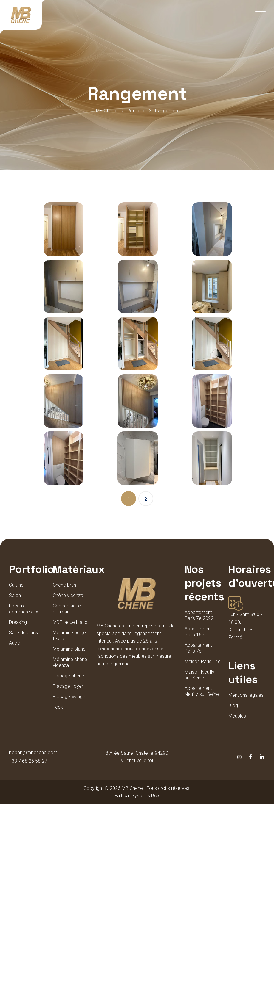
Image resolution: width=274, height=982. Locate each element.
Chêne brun (64, 585)
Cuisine (16, 585)
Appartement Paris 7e (198, 648)
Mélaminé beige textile (69, 635)
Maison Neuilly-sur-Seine (200, 675)
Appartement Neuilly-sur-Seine (202, 691)
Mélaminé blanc (69, 649)
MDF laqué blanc (70, 622)
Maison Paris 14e (203, 661)
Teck (58, 707)
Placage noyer (68, 686)
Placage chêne (68, 676)
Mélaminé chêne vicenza (70, 662)
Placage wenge (69, 696)
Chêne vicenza (68, 595)
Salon (15, 595)
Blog (233, 705)
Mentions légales (246, 695)
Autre (14, 643)
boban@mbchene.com (33, 752)
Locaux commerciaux (23, 609)
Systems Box (145, 795)
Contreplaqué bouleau (67, 609)
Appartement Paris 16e (198, 632)
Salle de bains (23, 632)
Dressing (18, 622)
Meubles (237, 716)
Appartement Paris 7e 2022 (199, 615)
